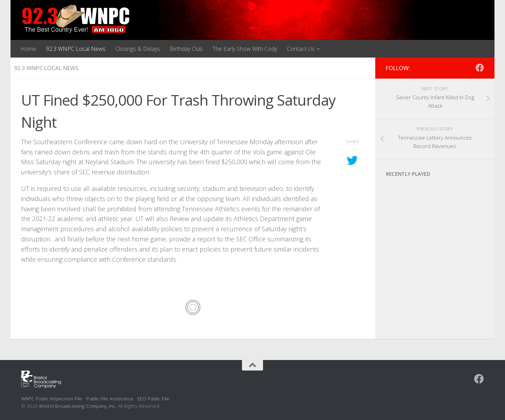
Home (28, 49)
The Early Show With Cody (245, 49)
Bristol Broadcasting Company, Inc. (77, 405)
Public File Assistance (109, 398)
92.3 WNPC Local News (76, 49)
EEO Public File (153, 398)
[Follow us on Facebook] (480, 68)
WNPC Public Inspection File (51, 398)
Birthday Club (186, 49)
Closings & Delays (137, 49)
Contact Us (301, 49)
